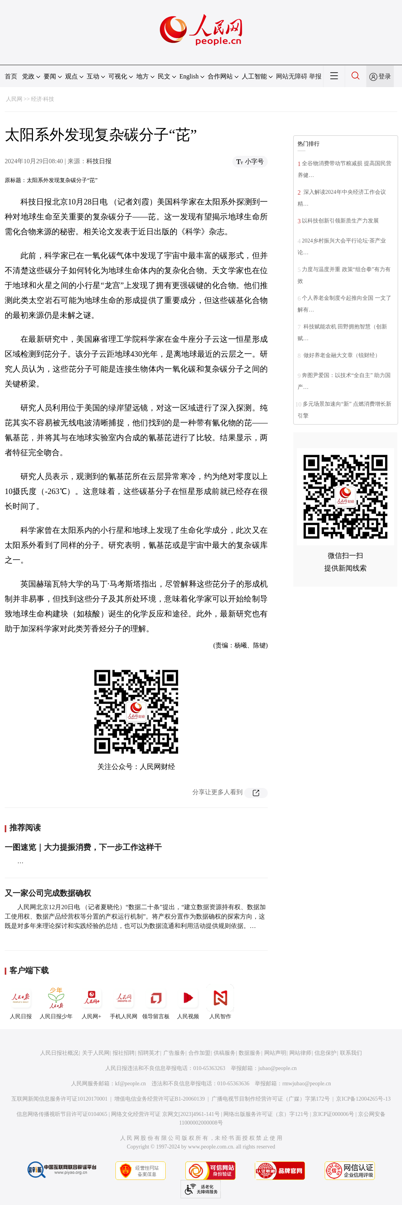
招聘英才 (149, 1053)
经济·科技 (43, 99)
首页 (11, 76)
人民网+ (91, 1001)
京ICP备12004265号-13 (363, 1099)
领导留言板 (156, 1001)
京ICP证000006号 (333, 1114)
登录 (384, 76)
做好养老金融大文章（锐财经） (341, 355)
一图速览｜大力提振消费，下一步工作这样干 (83, 847)
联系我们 (351, 1053)
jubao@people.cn (277, 1068)
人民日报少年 (56, 1001)
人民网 (14, 99)
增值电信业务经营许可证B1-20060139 (159, 1099)
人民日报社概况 (59, 1053)
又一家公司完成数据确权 (48, 893)
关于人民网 (96, 1053)
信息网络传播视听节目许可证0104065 (61, 1114)
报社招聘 (124, 1053)
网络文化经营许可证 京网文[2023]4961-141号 (165, 1114)
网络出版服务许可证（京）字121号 (266, 1114)
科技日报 (98, 161)
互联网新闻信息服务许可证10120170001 (59, 1099)
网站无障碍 (291, 76)
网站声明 (275, 1053)
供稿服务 (225, 1053)
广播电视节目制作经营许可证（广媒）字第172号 (271, 1099)
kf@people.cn (130, 1084)
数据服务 (250, 1053)
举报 (315, 76)
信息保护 (325, 1053)
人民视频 (188, 1001)
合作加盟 (199, 1053)
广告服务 (174, 1053)
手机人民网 (123, 1001)
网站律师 (300, 1053)
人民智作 (220, 1001)
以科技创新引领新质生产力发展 (340, 221)
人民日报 (21, 1001)
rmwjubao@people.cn (306, 1084)
